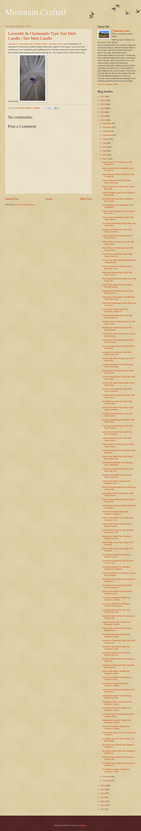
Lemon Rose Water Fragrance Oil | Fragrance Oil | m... (116, 482)
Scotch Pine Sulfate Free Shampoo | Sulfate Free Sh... (117, 678)
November (107, 127)
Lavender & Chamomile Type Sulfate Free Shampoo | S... (117, 586)
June (105, 147)
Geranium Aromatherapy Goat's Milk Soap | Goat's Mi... (117, 390)
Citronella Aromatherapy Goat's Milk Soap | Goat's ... (116, 439)
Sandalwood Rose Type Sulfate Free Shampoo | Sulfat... (117, 703)
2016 (102, 797)
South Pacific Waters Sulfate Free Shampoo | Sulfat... (116, 672)
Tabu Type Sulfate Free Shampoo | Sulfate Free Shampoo (116, 605)
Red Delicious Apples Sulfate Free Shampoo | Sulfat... (116, 770)
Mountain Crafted (35, 12)
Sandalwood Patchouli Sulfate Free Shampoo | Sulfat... (116, 709)
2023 (102, 108)
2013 (102, 809)
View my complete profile (108, 84)
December (107, 123)
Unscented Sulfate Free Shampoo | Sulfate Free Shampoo (116, 568)
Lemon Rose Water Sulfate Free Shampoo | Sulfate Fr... (115, 310)
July (104, 143)
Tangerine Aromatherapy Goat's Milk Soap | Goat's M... (117, 230)
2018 (102, 789)
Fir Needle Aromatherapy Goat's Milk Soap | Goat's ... (117, 402)
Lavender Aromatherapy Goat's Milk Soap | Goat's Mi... (116, 353)
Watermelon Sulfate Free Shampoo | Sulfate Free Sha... (117, 537)
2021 (102, 116)
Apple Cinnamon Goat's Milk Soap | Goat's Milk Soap (116, 181)
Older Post (86, 199)
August (106, 139)
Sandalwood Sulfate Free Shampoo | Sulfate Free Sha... (117, 697)
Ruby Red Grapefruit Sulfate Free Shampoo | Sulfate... (115, 727)
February (106, 776)
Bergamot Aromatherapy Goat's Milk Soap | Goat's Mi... (116, 476)
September (107, 135)
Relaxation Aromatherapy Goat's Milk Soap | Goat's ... (117, 273)
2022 (102, 112)
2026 (102, 96)
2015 (102, 801)
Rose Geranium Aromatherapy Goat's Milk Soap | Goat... (117, 267)
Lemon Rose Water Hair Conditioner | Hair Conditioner (117, 433)
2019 (102, 785)
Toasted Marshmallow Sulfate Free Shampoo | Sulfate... (116, 599)
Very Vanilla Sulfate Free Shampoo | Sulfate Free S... (116, 556)
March (105, 159)
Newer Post (11, 199)
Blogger (83, 825)
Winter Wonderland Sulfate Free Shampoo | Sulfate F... (115, 513)
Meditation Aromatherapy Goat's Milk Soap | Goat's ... (117, 329)
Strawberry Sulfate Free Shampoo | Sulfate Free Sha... (116, 654)
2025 (102, 100)
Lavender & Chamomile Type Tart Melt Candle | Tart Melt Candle (42, 36)
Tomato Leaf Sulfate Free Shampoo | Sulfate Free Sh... (117, 592)
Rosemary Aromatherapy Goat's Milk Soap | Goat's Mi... (117, 255)
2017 (102, 793)
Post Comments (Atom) (25, 205)
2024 (102, 104)
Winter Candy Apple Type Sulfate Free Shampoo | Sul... (117, 519)
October (106, 131)
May (105, 151)
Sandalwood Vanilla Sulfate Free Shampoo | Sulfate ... (115, 684)
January (106, 780)
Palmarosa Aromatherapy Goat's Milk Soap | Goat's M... (117, 316)
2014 (102, 805)
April (105, 155)
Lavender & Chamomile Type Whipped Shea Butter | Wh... (117, 531)
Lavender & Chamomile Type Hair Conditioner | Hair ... (116, 611)
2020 (102, 120)
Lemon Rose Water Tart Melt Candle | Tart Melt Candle (117, 286)
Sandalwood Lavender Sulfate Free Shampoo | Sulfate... (116, 721)
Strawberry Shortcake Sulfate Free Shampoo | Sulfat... (116, 635)
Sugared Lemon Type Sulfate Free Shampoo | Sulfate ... (116, 623)
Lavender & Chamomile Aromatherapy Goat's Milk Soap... (117, 365)
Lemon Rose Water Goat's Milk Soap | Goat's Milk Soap (117, 457)
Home (49, 199)
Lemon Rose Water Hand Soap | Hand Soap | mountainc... (117, 408)
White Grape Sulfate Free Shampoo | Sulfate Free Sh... (117, 525)
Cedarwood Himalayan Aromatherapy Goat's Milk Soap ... (117, 463)
